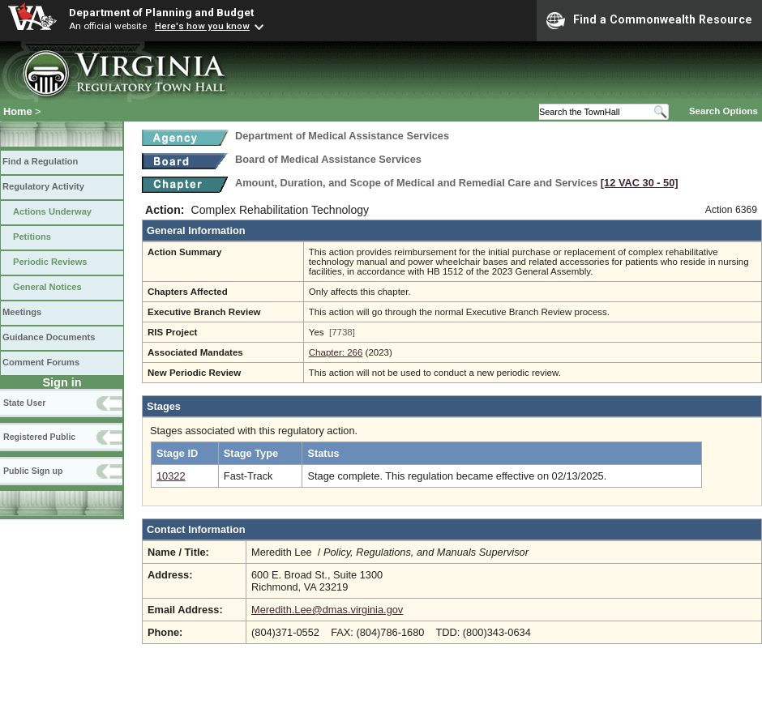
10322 (171, 476)
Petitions (32, 236)
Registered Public (39, 437)
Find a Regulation (40, 161)
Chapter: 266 (336, 352)
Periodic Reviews (50, 262)
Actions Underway (52, 211)
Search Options (723, 111)
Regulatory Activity (43, 186)
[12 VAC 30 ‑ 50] (640, 183)
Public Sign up (32, 471)
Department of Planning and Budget (161, 12)
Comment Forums (40, 362)
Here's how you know (202, 26)
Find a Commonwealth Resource (649, 20)
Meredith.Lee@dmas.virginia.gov (327, 610)
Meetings (21, 312)
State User (24, 402)
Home (17, 111)
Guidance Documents (48, 337)
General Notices (47, 287)
